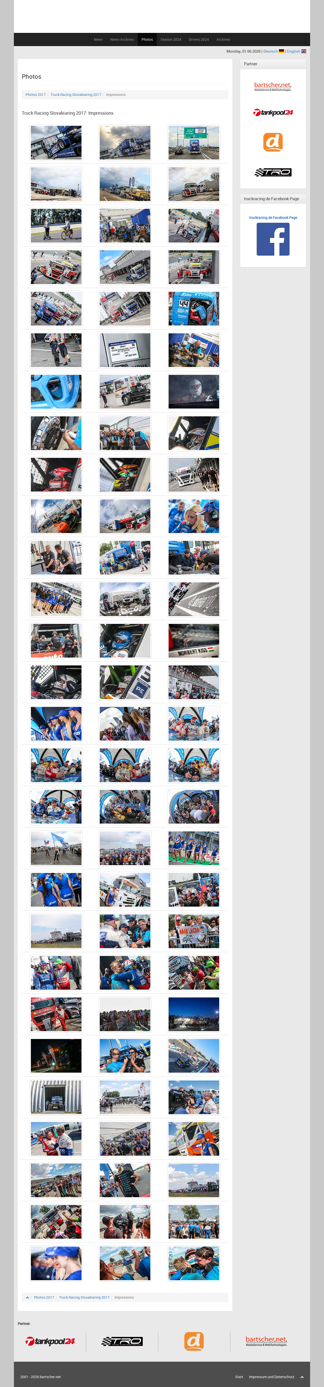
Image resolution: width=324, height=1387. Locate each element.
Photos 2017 (36, 94)
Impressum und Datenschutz (271, 1376)
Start (239, 1376)
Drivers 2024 (199, 39)
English (296, 51)
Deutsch (274, 51)
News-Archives (122, 39)
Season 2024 (170, 39)
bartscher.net (50, 1376)
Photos (147, 39)
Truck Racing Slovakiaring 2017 (76, 94)
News (98, 39)
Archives (223, 39)
